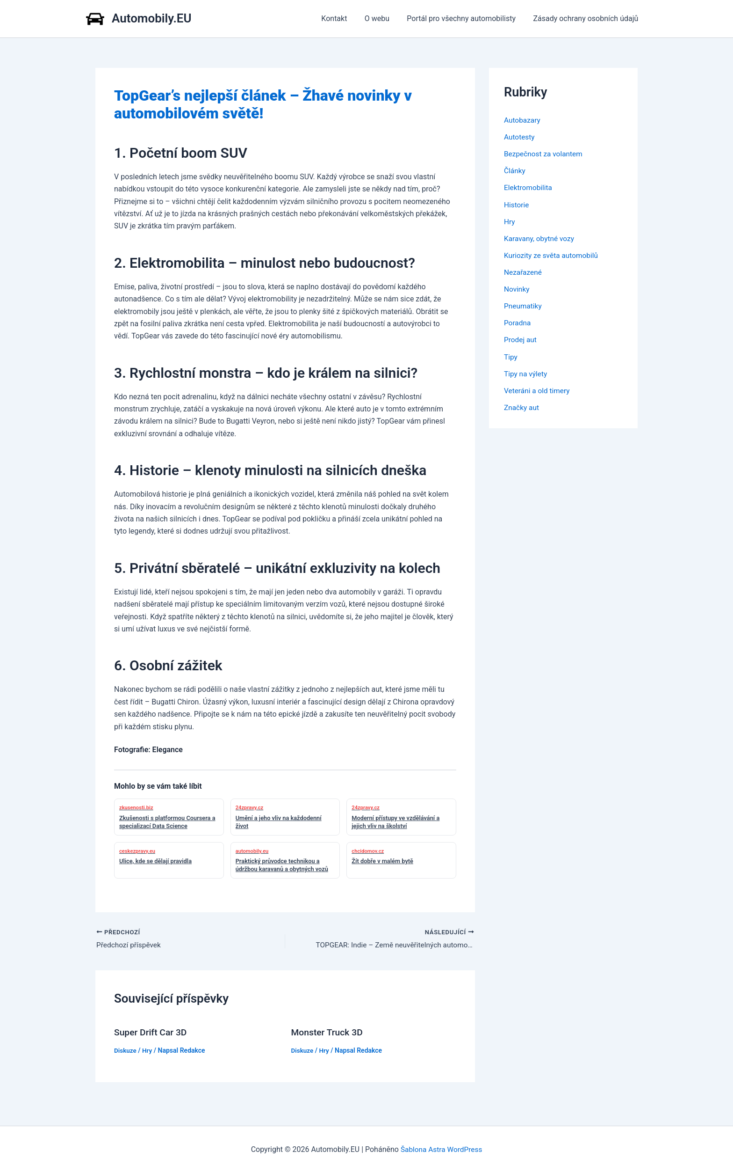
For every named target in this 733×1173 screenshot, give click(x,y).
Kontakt (343, 18)
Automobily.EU (152, 18)
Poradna (518, 322)
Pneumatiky (523, 305)
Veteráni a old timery (538, 389)
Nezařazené (523, 271)
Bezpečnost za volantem (544, 153)
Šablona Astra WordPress (441, 1149)
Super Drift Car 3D (151, 1033)
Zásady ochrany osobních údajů (587, 18)
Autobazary (523, 120)
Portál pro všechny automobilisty (464, 18)
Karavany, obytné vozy (540, 238)
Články (515, 170)
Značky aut (522, 406)
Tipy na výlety (526, 372)
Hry (148, 1051)
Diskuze (125, 1051)
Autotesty (520, 136)
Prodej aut (521, 339)
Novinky (517, 288)
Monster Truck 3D (328, 1033)
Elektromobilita (529, 187)
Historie (517, 204)
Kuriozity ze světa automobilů (553, 254)
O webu (383, 18)
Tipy (511, 356)
